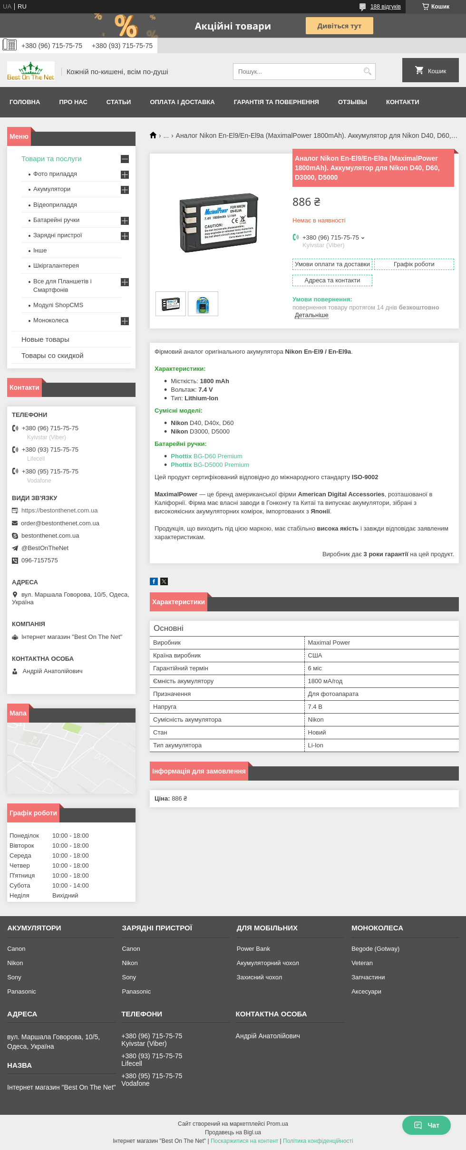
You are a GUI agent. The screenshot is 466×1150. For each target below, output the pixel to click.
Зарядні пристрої (57, 235)
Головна (25, 102)
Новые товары (45, 339)
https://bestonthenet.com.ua (59, 510)
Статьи (119, 102)
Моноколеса (50, 320)
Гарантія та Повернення (276, 102)
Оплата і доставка (182, 102)
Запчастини (368, 977)
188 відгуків (385, 6)
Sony (14, 977)
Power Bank (253, 948)
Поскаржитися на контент (244, 1141)
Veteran (362, 962)
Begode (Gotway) (375, 948)
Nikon (15, 962)
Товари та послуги (51, 159)
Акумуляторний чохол (268, 962)
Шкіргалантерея (56, 265)
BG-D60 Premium (206, 456)
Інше (40, 250)
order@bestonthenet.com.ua (60, 523)
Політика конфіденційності (318, 1141)
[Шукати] (367, 71)
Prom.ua (277, 1124)
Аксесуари (366, 991)
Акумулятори (51, 189)
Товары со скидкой (52, 355)
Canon (16, 948)
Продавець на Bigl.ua (233, 1132)
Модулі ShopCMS (58, 305)
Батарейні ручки (56, 219)
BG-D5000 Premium (210, 464)
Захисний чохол (259, 977)
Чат (426, 1125)
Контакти (402, 102)
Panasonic (21, 991)
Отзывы (352, 102)
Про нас (73, 102)
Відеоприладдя (55, 204)
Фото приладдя (55, 173)
